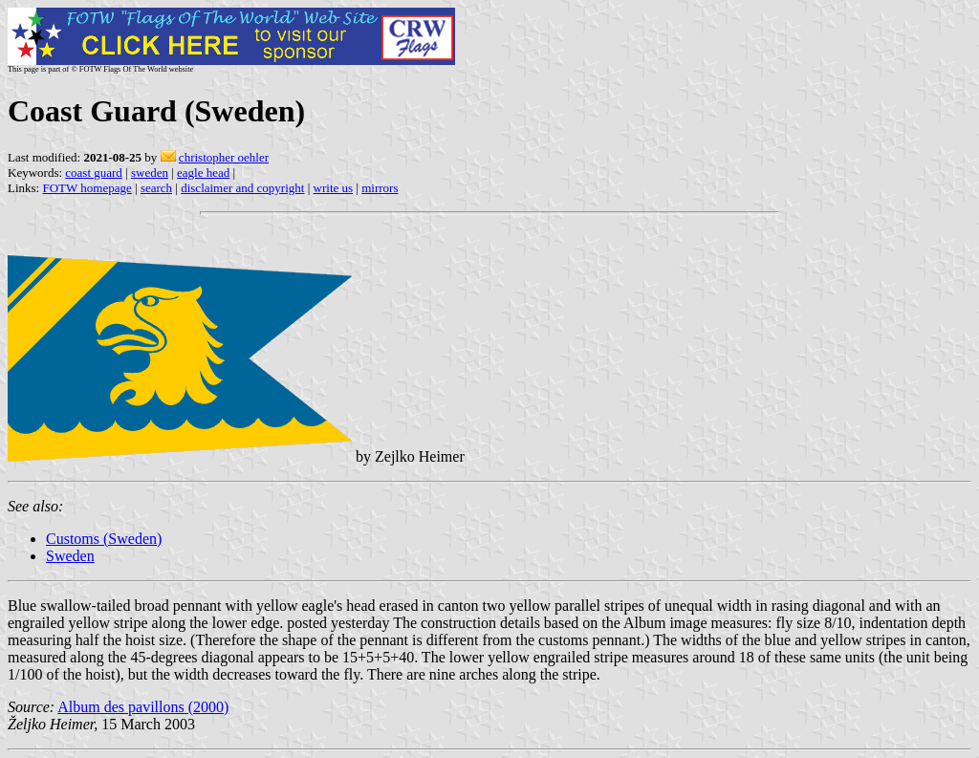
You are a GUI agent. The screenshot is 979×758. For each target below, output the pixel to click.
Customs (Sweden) (104, 539)
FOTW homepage (86, 188)
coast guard (93, 172)
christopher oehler (224, 157)
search (156, 188)
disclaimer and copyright (242, 188)
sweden (149, 172)
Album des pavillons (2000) (142, 707)
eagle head (203, 172)
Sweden (70, 556)
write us (334, 188)
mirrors (379, 188)
